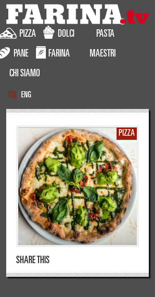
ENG (26, 95)
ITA (12, 96)
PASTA (105, 35)
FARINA (53, 52)
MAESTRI (103, 54)
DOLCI (58, 33)
